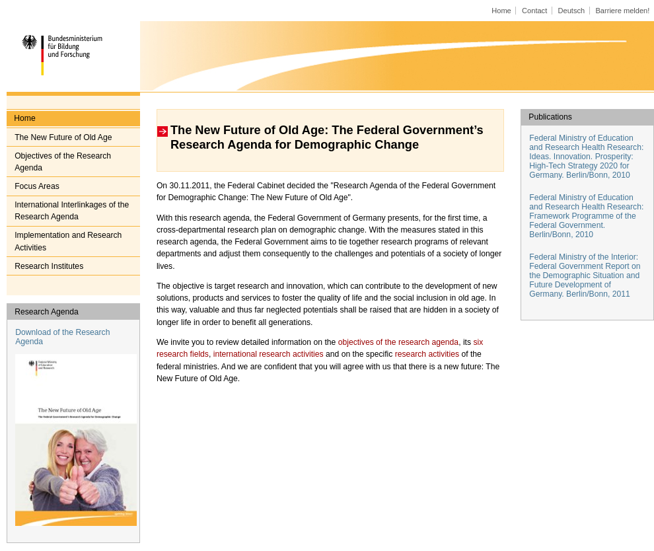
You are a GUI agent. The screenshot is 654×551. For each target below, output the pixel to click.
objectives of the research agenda (398, 342)
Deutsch (571, 11)
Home (501, 11)
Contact (534, 11)
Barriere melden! (622, 11)
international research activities (268, 354)
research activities (427, 354)
